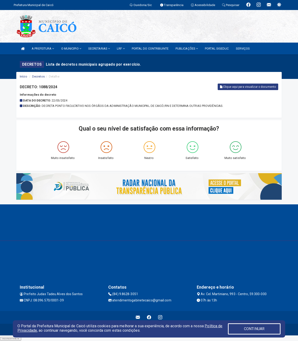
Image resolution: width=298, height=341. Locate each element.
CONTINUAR (254, 329)
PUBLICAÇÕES (187, 48)
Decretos (38, 76)
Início (23, 76)
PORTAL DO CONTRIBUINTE (150, 48)
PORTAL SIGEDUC (217, 48)
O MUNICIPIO (71, 48)
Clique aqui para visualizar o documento (248, 86)
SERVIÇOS (243, 48)
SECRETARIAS (99, 48)
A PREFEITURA (43, 48)
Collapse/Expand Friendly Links (10, 338)
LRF (121, 48)
